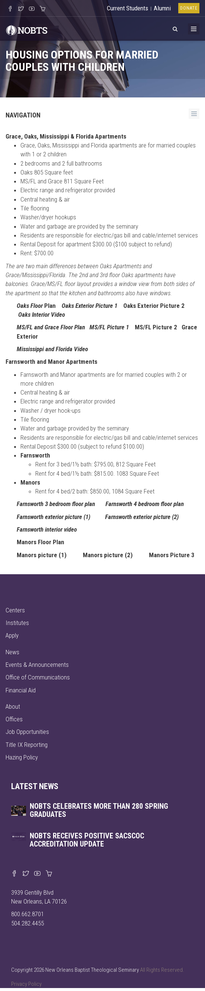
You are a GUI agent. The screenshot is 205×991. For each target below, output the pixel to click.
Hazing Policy (22, 757)
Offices (14, 719)
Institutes (17, 622)
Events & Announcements (37, 664)
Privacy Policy (26, 984)
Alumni (162, 8)
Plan (36, 305)
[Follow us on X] (21, 9)
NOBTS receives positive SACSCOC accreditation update (87, 839)
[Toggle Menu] (193, 28)
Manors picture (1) (41, 555)
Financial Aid (21, 690)
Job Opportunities (27, 731)
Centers (15, 610)
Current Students (127, 8)
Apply (12, 635)
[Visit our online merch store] (42, 9)
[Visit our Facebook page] (14, 874)
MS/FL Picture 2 (156, 327)
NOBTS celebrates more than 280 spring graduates (99, 810)
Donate (189, 8)
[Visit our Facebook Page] (10, 9)
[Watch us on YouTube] (32, 9)
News (12, 652)
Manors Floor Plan (40, 542)
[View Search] (175, 27)
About (13, 706)
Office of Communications (38, 677)
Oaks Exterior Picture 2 (154, 305)
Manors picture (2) (108, 555)
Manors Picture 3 (172, 555)
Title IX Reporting (27, 744)
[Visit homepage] (27, 29)
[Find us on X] (26, 874)
